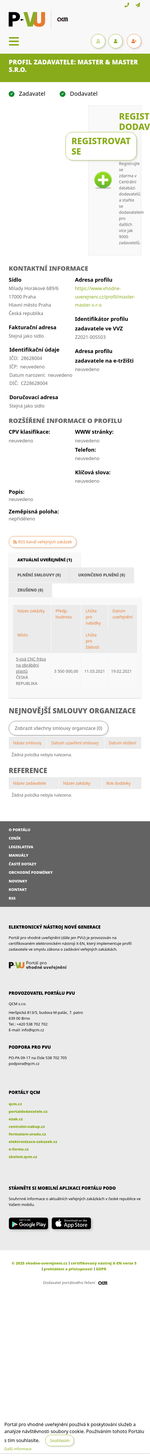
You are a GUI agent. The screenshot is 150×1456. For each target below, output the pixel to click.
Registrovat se (101, 146)
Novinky (18, 881)
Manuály (18, 855)
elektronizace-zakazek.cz (33, 1141)
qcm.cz (15, 1103)
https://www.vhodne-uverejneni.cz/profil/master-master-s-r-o (105, 296)
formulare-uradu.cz (27, 1134)
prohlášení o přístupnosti (68, 1268)
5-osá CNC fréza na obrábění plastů (31, 665)
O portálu (19, 829)
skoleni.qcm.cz (23, 1156)
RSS (12, 898)
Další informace (18, 1448)
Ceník (15, 838)
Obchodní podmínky (31, 872)
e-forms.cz (19, 1149)
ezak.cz (16, 1119)
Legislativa (21, 846)
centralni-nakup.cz (27, 1126)
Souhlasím (59, 1440)
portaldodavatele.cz (28, 1111)
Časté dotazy (22, 864)
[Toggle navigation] (14, 41)
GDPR (101, 1268)
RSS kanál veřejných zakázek (45, 542)
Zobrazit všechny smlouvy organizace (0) (58, 728)
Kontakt (18, 889)
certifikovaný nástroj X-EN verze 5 (103, 1263)
